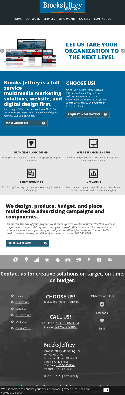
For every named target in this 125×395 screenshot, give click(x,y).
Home (18, 19)
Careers (84, 19)
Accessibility (71, 376)
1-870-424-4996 (59, 361)
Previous (2, 50)
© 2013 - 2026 (52, 376)
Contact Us (102, 19)
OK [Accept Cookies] (106, 390)
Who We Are (67, 19)
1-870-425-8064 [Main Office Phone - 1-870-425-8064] (65, 327)
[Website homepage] (62, 6)
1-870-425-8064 (62, 369)
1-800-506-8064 (65, 365)
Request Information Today (60, 301)
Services (49, 19)
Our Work (33, 19)
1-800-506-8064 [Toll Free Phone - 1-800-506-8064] (67, 323)
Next (122, 50)
